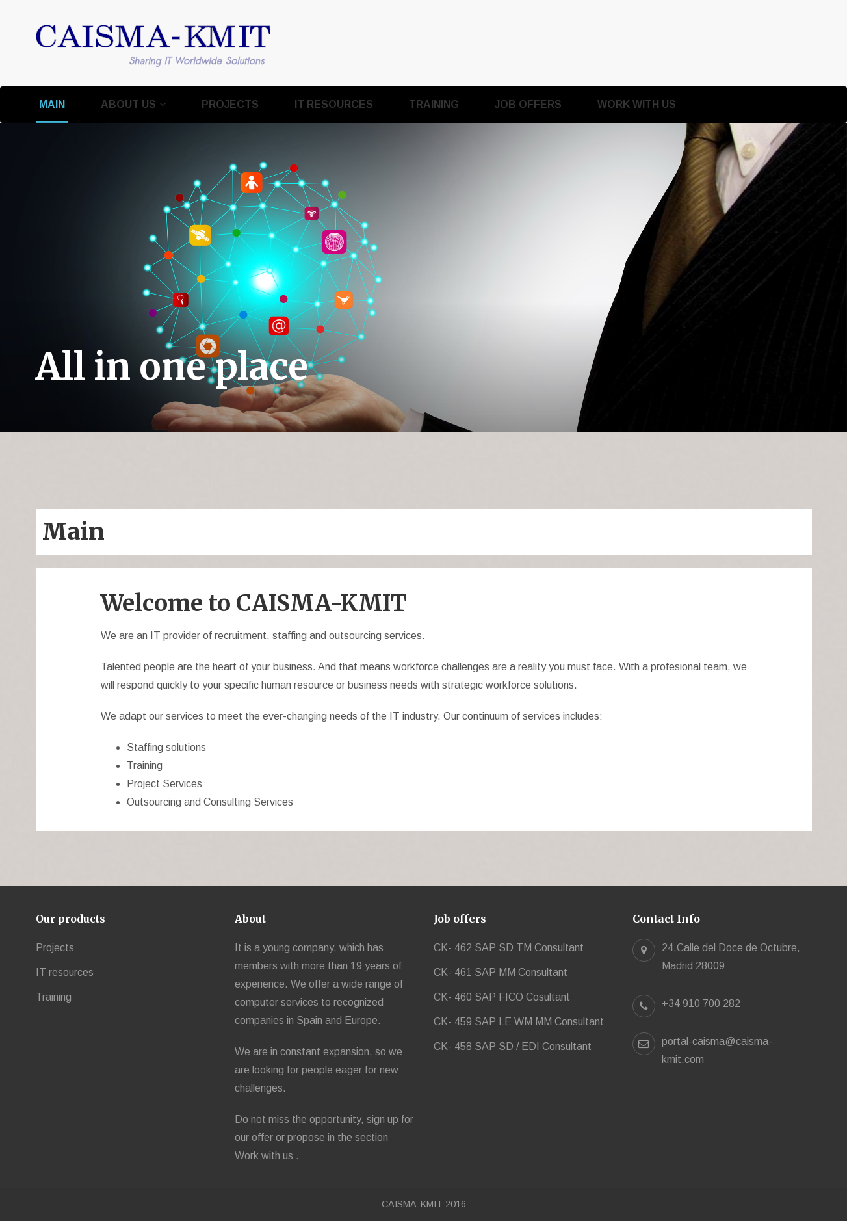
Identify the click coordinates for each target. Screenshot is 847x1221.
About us (128, 104)
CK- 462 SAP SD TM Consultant (509, 947)
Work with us (636, 104)
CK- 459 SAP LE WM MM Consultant (519, 1021)
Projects (230, 104)
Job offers (528, 104)
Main (52, 104)
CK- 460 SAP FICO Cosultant (502, 997)
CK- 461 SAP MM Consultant (500, 972)
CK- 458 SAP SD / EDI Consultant (513, 1046)
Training (434, 104)
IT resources (333, 104)
